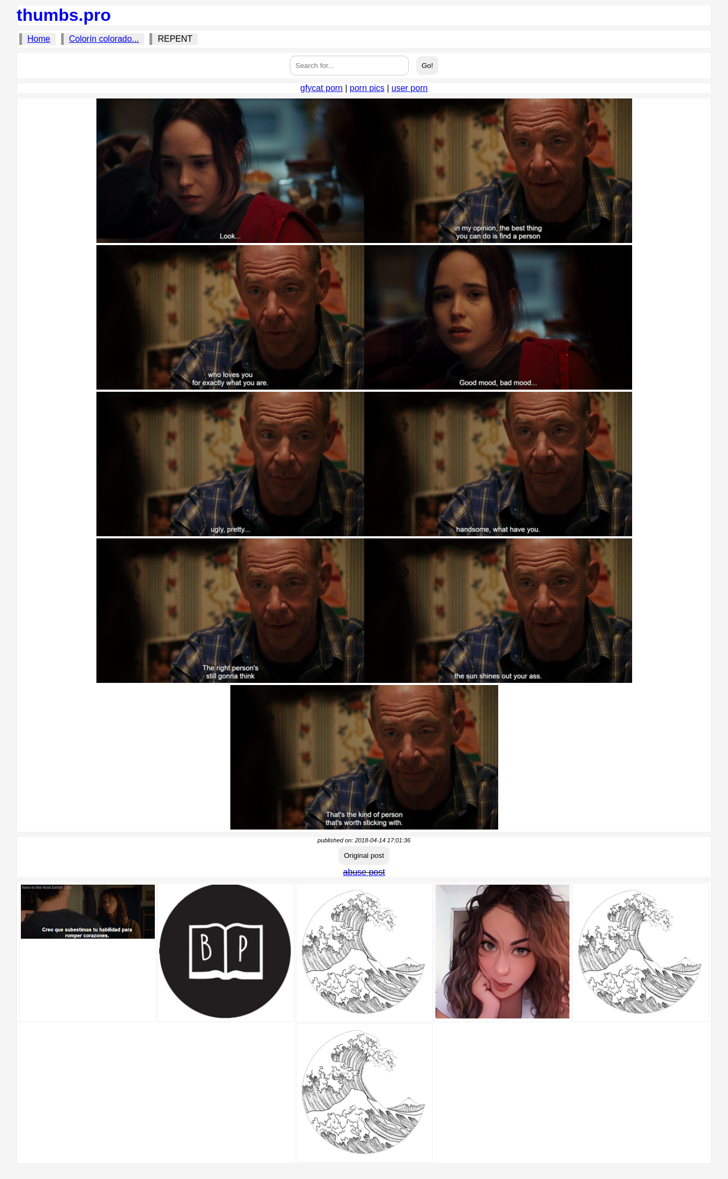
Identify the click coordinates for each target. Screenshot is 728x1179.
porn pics (367, 88)
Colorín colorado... (104, 38)
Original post (364, 855)
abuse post (364, 872)
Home (38, 38)
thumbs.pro (64, 15)
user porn (410, 88)
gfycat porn (322, 88)
